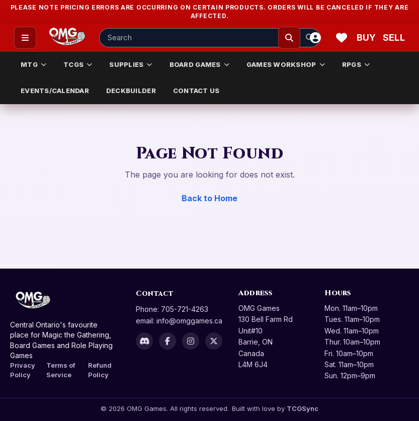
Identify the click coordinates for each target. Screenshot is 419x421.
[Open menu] (25, 38)
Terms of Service (60, 370)
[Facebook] (167, 341)
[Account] (315, 38)
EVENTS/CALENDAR (55, 91)
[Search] (289, 38)
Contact (155, 293)
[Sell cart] (394, 38)
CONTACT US (196, 91)
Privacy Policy (22, 370)
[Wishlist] (341, 38)
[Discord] (144, 341)
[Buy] (368, 38)
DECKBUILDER (131, 91)
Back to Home (209, 198)
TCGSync (302, 408)
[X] (213, 341)
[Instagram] (190, 341)
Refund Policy (100, 370)
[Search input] (209, 37)
